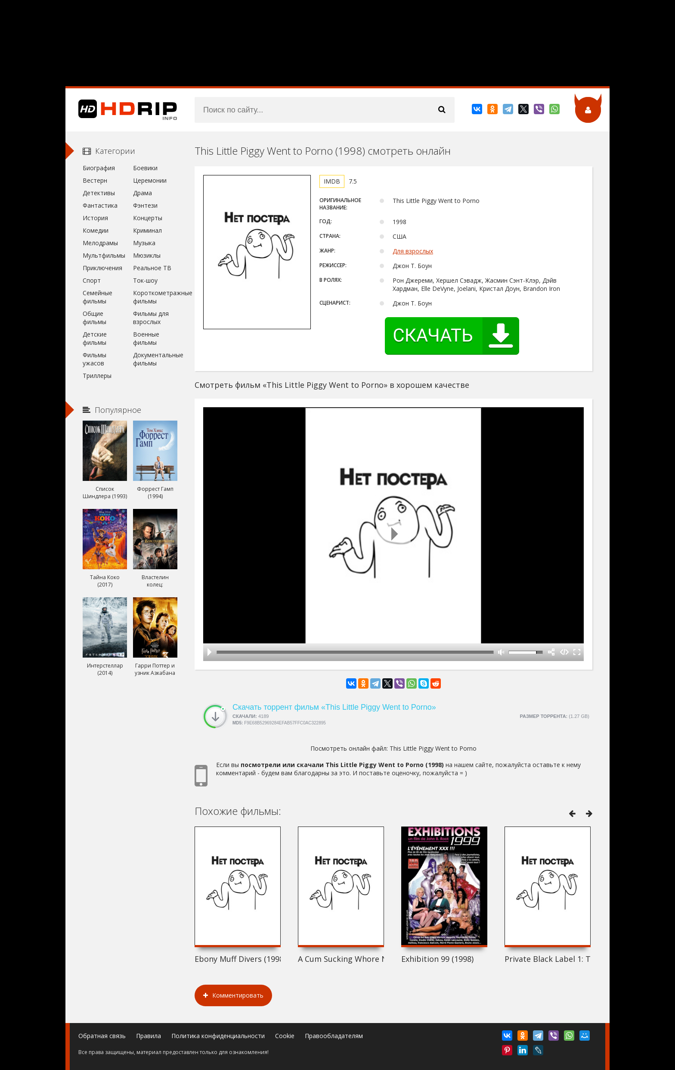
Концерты (147, 218)
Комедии (95, 230)
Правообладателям (334, 1036)
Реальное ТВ (152, 268)
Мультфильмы (104, 255)
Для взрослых (413, 251)
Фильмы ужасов (94, 359)
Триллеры (97, 375)
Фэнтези (145, 205)
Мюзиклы (147, 255)
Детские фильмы (95, 338)
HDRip (121, 109)
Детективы (99, 193)
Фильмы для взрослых (151, 317)
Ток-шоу (145, 280)
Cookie (284, 1036)
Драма (142, 193)
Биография (99, 168)
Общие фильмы (94, 317)
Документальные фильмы (155, 359)
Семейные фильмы (97, 297)
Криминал (147, 230)
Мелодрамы (100, 243)
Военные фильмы (146, 338)
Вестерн (95, 180)
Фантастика (100, 205)
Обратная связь (102, 1036)
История (95, 218)
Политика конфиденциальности (218, 1036)
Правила (148, 1036)
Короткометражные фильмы (155, 297)
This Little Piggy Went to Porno (433, 748)
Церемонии (150, 180)
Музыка (144, 243)
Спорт (92, 280)
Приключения (102, 268)
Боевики (145, 168)
